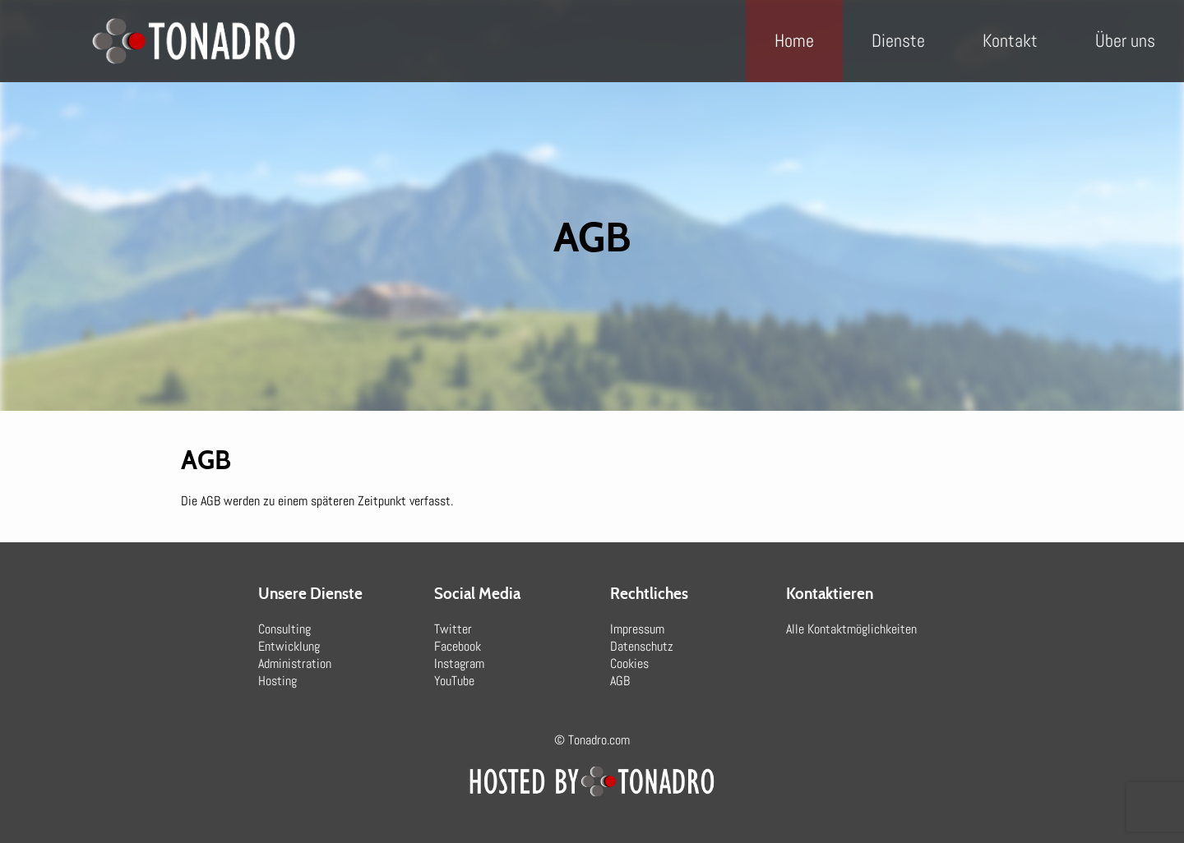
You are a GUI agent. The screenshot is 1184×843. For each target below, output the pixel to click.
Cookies (629, 663)
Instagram (459, 663)
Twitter (453, 629)
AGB (620, 680)
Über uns (1125, 40)
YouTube (454, 680)
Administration (294, 663)
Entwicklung (289, 646)
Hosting (277, 680)
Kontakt (1010, 40)
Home (794, 40)
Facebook (457, 646)
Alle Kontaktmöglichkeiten (851, 629)
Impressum (637, 629)
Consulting (284, 629)
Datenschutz (641, 646)
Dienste (898, 40)
